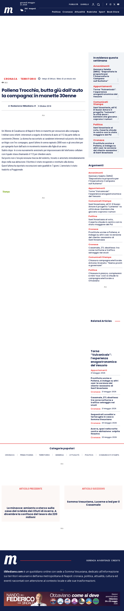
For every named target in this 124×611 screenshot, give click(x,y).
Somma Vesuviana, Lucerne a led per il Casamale (93, 494)
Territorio (28, 79)
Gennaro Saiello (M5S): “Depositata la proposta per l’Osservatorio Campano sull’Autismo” (105, 74)
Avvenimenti (99, 66)
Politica (96, 120)
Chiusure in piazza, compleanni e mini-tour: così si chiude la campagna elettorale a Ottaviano (104, 269)
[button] (98, 4)
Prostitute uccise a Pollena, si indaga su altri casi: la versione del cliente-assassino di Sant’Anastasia (105, 143)
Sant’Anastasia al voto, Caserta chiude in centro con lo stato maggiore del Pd (105, 127)
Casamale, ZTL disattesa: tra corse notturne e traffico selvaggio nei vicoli (103, 243)
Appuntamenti (100, 85)
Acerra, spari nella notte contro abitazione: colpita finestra (105, 422)
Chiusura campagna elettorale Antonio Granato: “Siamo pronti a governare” (105, 256)
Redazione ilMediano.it (23, 106)
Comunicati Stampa (102, 100)
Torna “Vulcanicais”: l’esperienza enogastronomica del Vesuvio (105, 92)
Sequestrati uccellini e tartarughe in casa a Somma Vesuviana (103, 408)
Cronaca (10, 79)
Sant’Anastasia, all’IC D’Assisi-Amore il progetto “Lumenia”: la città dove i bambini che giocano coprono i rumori (105, 109)
